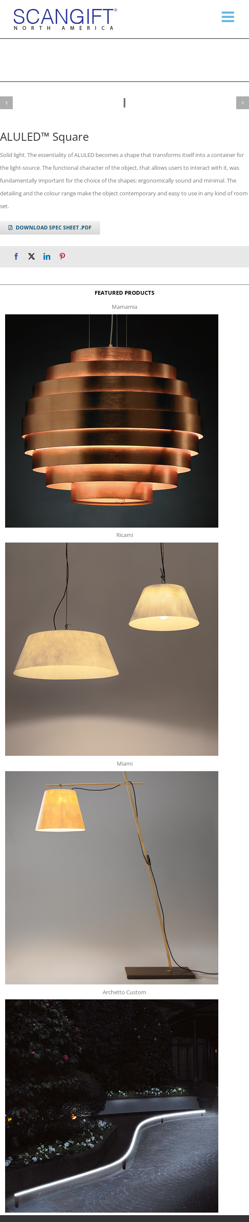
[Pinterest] (62, 256)
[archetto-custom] (111, 1002)
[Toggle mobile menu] (229, 16)
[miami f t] (111, 774)
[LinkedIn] (47, 256)
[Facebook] (16, 256)
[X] (31, 256)
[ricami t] (111, 545)
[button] (6, 102)
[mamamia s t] (111, 317)
